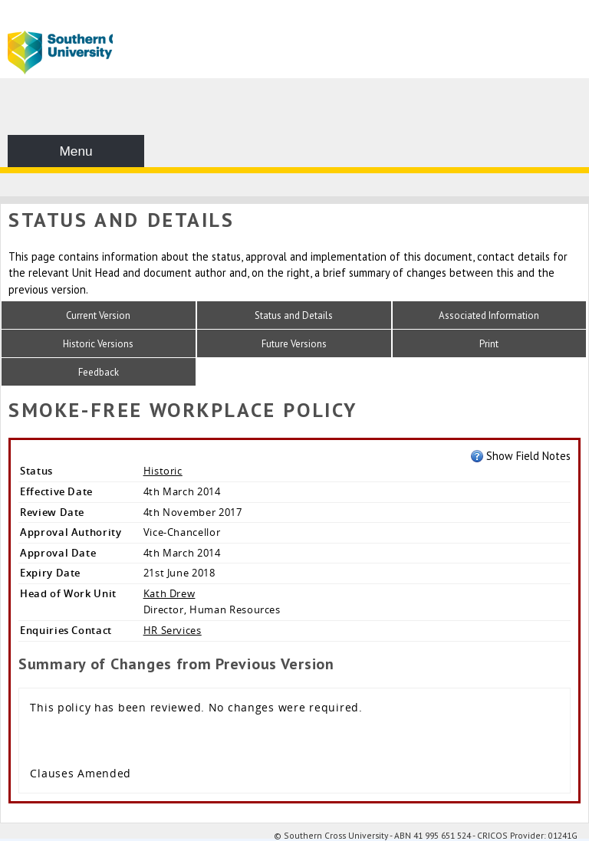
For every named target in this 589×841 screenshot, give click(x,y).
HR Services (172, 630)
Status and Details (294, 315)
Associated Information (489, 315)
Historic (163, 471)
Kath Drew (169, 593)
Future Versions (294, 343)
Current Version (98, 315)
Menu (75, 151)
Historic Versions (98, 343)
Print (489, 343)
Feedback (98, 372)
